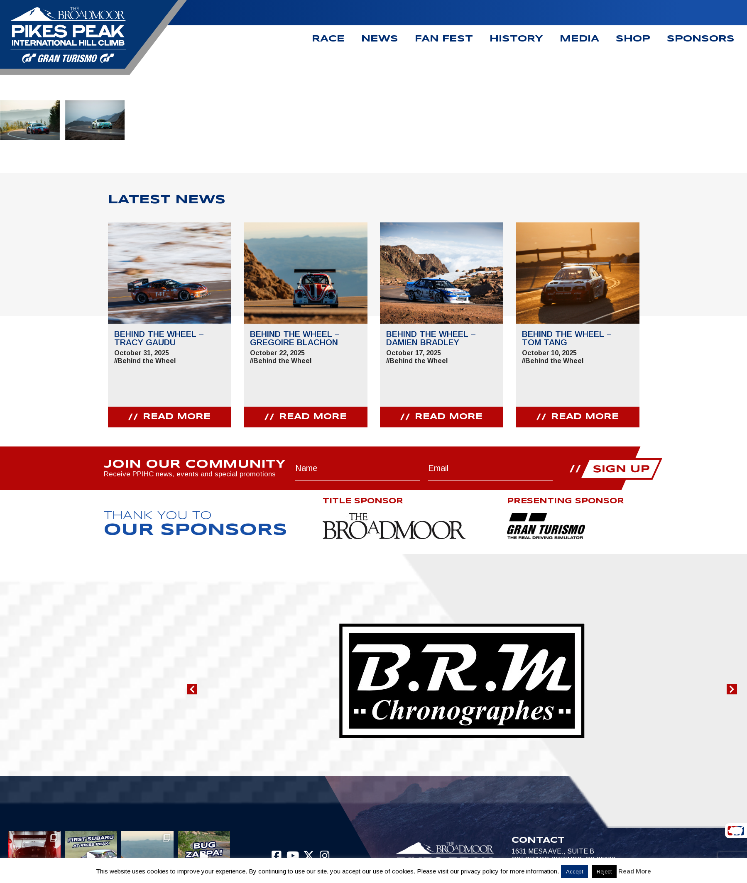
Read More (634, 871)
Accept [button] (574, 871)
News (379, 39)
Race (328, 39)
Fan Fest (444, 39)
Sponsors (701, 39)
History (516, 39)
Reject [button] (604, 871)
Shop (633, 39)
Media (579, 39)
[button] (192, 689)
